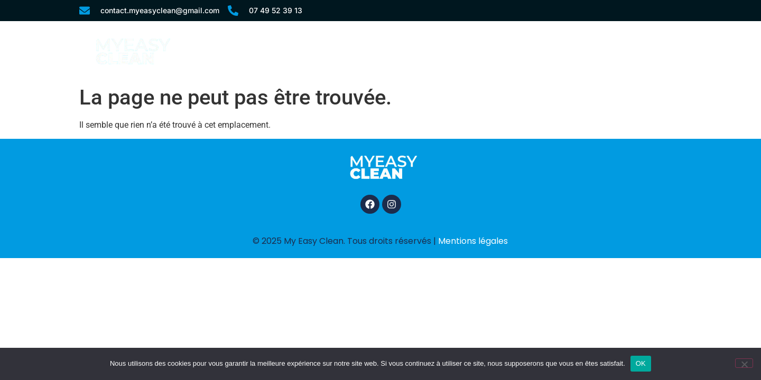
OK (641, 363)
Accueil (353, 51)
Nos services (423, 51)
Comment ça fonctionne (535, 51)
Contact (637, 51)
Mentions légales (473, 241)
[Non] (744, 363)
